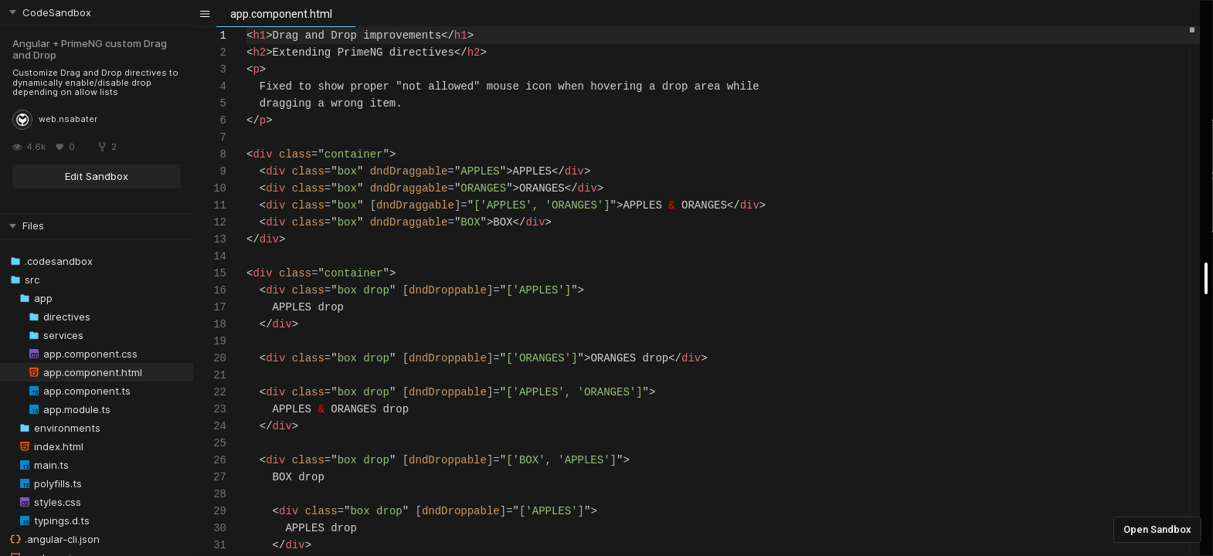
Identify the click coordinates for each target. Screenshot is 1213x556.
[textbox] (246, 27)
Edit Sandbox (96, 176)
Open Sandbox (1157, 529)
